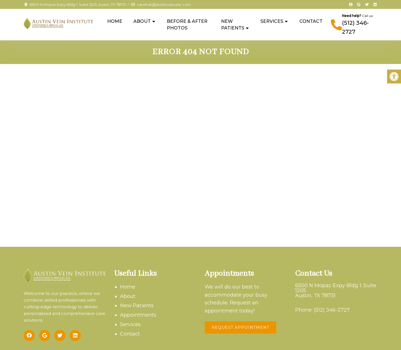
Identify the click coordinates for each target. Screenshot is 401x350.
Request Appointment (240, 327)
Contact (310, 21)
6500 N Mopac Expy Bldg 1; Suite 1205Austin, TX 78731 (335, 290)
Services (271, 21)
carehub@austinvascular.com (164, 4)
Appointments (138, 315)
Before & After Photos (187, 25)
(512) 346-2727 (332, 309)
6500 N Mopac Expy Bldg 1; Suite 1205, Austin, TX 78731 (78, 4)
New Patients (232, 25)
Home (114, 21)
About (142, 21)
